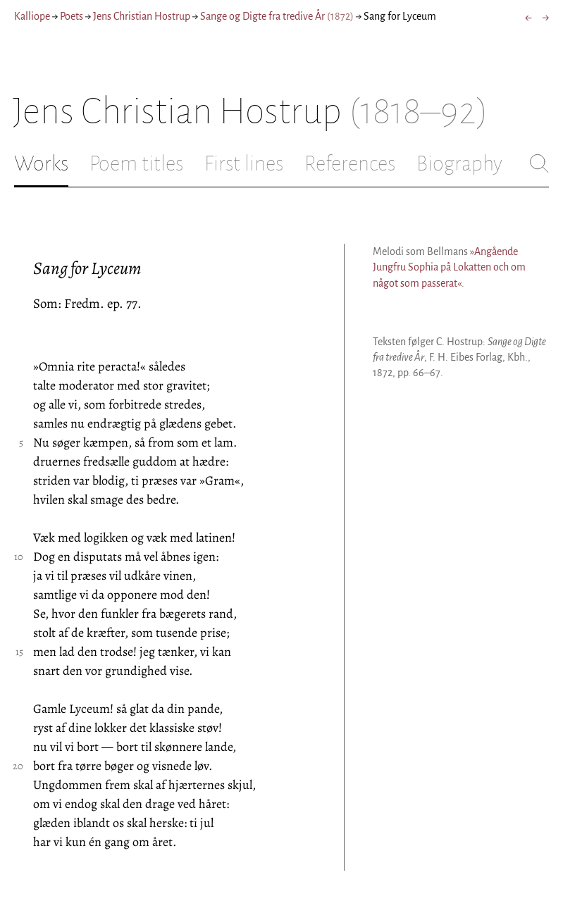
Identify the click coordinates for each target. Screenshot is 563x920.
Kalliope (32, 16)
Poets (71, 16)
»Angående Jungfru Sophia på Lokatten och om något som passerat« (449, 267)
